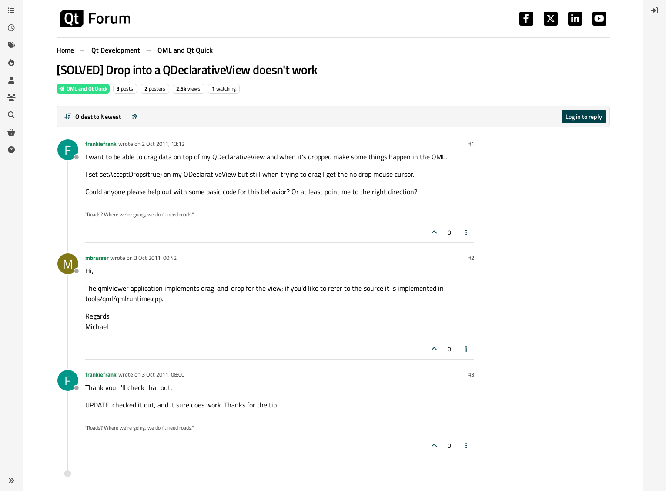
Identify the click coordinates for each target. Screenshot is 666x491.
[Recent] (11, 28)
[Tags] (11, 45)
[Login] (655, 10)
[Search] (11, 115)
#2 (471, 257)
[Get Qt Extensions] (11, 132)
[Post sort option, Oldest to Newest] (92, 116)
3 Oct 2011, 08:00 (163, 374)
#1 (471, 143)
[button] (11, 481)
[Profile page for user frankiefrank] (67, 149)
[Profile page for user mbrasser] (67, 263)
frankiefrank (101, 143)
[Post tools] (466, 232)
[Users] (11, 80)
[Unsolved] (11, 150)
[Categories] (11, 10)
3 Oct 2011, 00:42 (155, 257)
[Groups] (11, 97)
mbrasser (97, 257)
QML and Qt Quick (83, 88)
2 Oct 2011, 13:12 (163, 143)
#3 (471, 374)
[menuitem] (655, 10)
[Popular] (11, 63)
